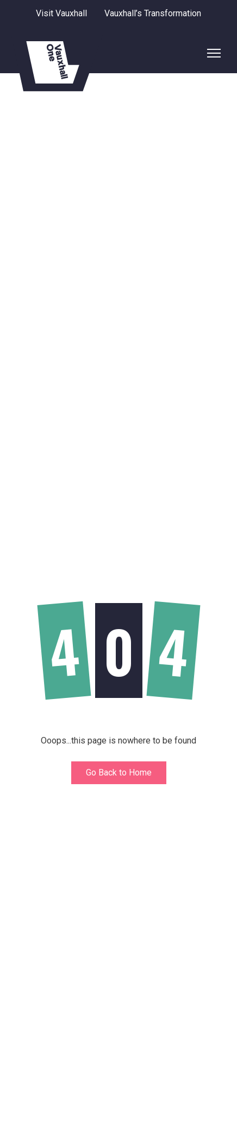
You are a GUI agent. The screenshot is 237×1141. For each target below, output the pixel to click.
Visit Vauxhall (61, 13)
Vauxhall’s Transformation (152, 13)
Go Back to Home (119, 772)
